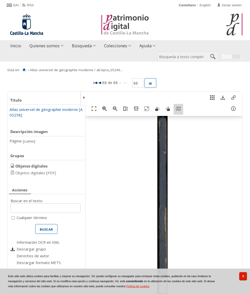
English (205, 5)
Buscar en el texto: (27, 200)
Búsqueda (82, 46)
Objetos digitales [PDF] (35, 172)
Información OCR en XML (38, 242)
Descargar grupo (31, 248)
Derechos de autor (33, 255)
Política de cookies (137, 286)
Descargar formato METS (39, 262)
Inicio (15, 46)
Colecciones (115, 46)
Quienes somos (44, 46)
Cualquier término (32, 217)
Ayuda (145, 46)
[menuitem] (16, 46)
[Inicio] (24, 70)
